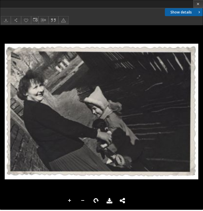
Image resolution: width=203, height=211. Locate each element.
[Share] (16, 20)
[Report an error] (63, 20)
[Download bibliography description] (43, 20)
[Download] (6, 20)
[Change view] (34, 20)
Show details (185, 12)
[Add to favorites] (26, 20)
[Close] (198, 4)
